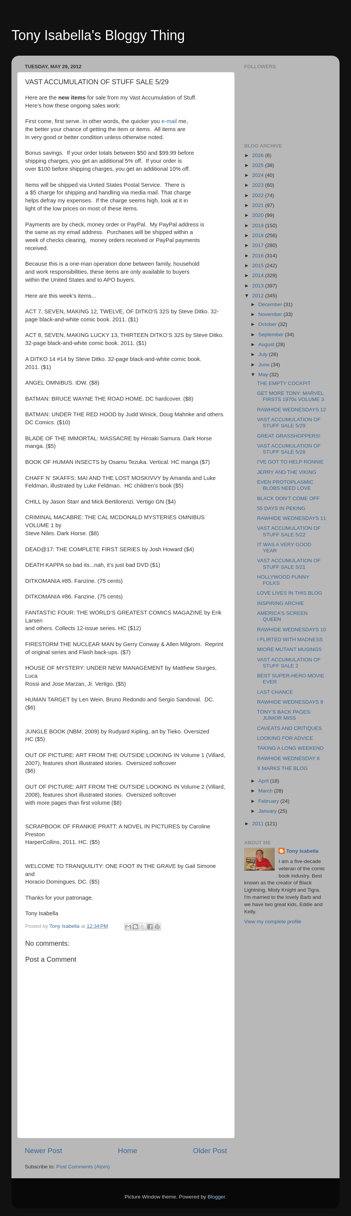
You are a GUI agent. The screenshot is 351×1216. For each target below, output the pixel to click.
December (270, 304)
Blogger (216, 1197)
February (269, 801)
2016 (258, 255)
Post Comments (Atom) (83, 1166)
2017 (258, 245)
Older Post (210, 1151)
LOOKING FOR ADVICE (285, 738)
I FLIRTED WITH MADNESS (290, 639)
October (268, 324)
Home (127, 1151)
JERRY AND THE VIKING (286, 472)
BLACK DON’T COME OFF (288, 498)
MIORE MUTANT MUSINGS (289, 649)
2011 (258, 823)
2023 (258, 185)
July (263, 354)
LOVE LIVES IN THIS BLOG (289, 593)
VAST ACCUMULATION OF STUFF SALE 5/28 (289, 449)
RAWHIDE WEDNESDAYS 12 (291, 409)
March (266, 791)
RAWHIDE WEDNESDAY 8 (288, 758)
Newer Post (43, 1151)
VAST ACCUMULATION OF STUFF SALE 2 (289, 663)
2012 (258, 295)
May (263, 374)
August (267, 344)
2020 (258, 215)
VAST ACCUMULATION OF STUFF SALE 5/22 (289, 531)
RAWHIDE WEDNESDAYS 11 (291, 518)
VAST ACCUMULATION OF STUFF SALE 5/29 (289, 422)
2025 (258, 165)
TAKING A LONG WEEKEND (290, 748)
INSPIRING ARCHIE (280, 603)
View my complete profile (272, 921)
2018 (258, 235)
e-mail (169, 121)
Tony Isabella (302, 851)
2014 (258, 275)
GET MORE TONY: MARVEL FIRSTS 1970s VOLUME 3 (290, 396)
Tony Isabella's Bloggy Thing (98, 35)
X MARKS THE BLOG (282, 768)
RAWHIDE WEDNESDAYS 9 (290, 702)
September (271, 334)
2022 (258, 195)
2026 (258, 155)
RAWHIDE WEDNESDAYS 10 (291, 629)
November (270, 314)
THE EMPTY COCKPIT (284, 383)
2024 (258, 175)
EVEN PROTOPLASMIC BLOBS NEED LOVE (285, 485)
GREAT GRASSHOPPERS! (288, 436)
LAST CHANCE (275, 692)
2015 (258, 265)
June (264, 364)
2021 (258, 205)
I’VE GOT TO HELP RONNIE (290, 462)
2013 (258, 286)
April (264, 781)
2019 (258, 225)
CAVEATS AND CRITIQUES (289, 728)
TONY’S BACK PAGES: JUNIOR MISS (284, 715)
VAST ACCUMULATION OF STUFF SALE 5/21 (289, 563)
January (268, 811)
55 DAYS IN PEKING (281, 508)
